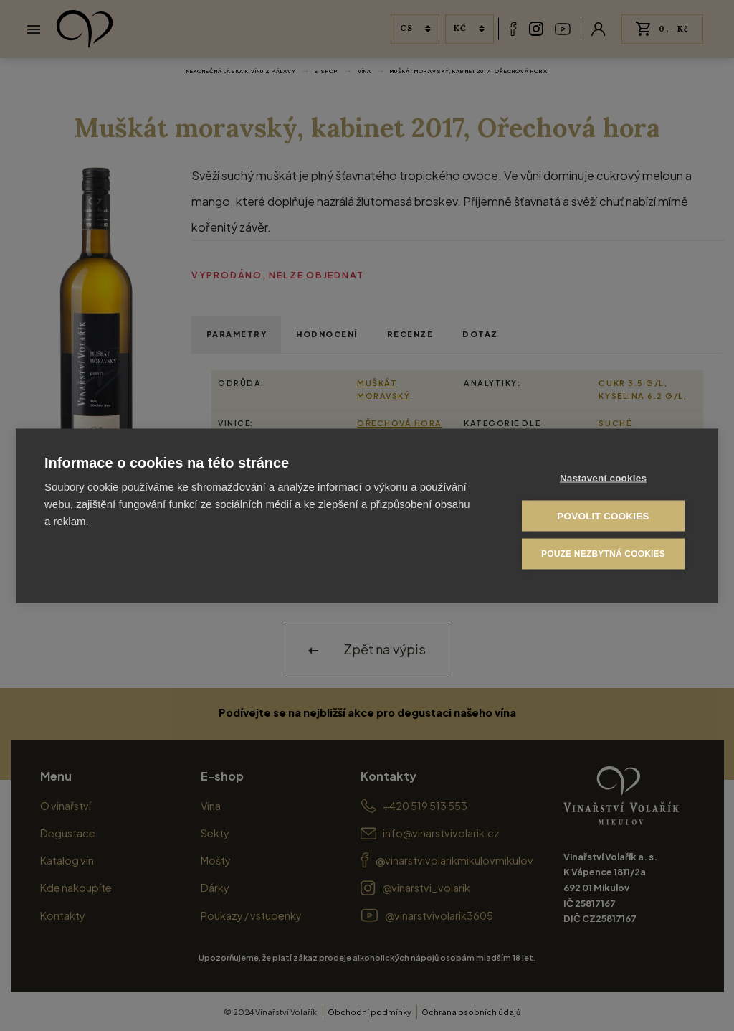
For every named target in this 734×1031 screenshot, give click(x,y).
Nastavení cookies (603, 477)
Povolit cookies (603, 515)
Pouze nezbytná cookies (603, 553)
